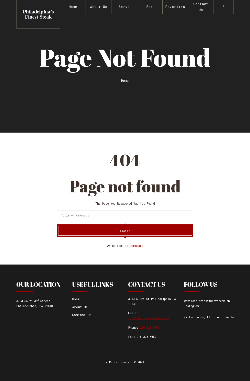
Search (125, 230)
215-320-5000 (150, 327)
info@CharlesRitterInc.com (148, 318)
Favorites (175, 6)
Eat (149, 6)
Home (73, 6)
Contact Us (200, 7)
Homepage (136, 246)
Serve (124, 6)
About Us (98, 6)
